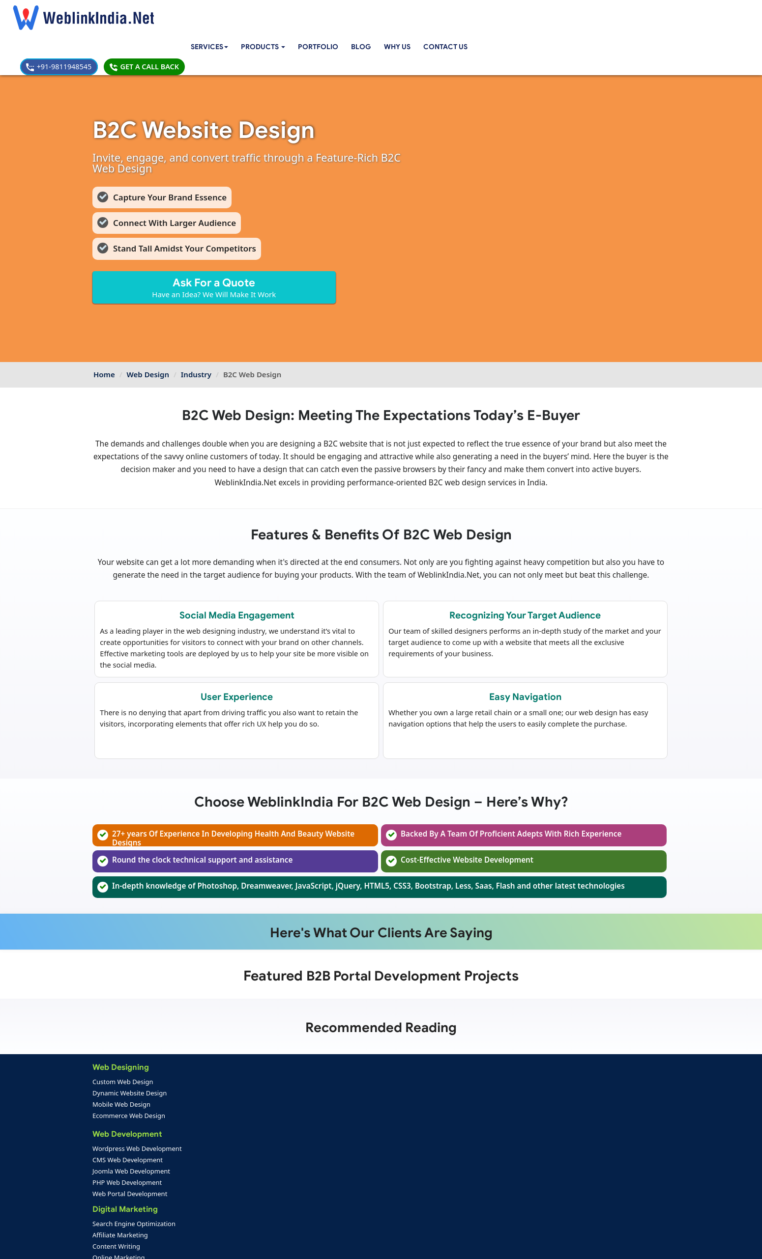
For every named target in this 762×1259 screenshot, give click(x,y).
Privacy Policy (513, 1244)
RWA (307, 1105)
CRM (307, 1060)
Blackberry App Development (233, 1151)
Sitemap (296, 1207)
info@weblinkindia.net (458, 1131)
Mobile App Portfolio (221, 1196)
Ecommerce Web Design (129, 1083)
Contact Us (466, 13)
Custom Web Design (123, 1049)
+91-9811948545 (574, 13)
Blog (380, 13)
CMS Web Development (128, 1128)
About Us (111, 1196)
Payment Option (308, 1184)
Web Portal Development (130, 1162)
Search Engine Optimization (230, 1049)
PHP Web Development (128, 1151)
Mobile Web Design (122, 1071)
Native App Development (226, 1162)
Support (296, 1196)
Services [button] (224, 13)
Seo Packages (305, 1151)
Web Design (148, 328)
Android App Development (229, 1117)
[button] (280, 13)
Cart (306, 1049)
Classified (314, 1083)
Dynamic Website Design (130, 1060)
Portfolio (337, 13)
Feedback (111, 1207)
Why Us (417, 13)
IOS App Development (222, 1128)
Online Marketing (215, 1083)
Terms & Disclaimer (451, 1244)
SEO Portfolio (211, 1207)
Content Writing (213, 1071)
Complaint (112, 1218)
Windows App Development (230, 1139)
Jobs (306, 1094)
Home (104, 328)
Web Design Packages (318, 1139)
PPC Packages (306, 1162)
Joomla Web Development (132, 1139)
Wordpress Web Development (138, 1117)
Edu (305, 1071)
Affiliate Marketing (217, 1060)
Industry (196, 328)
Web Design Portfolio (222, 1184)
